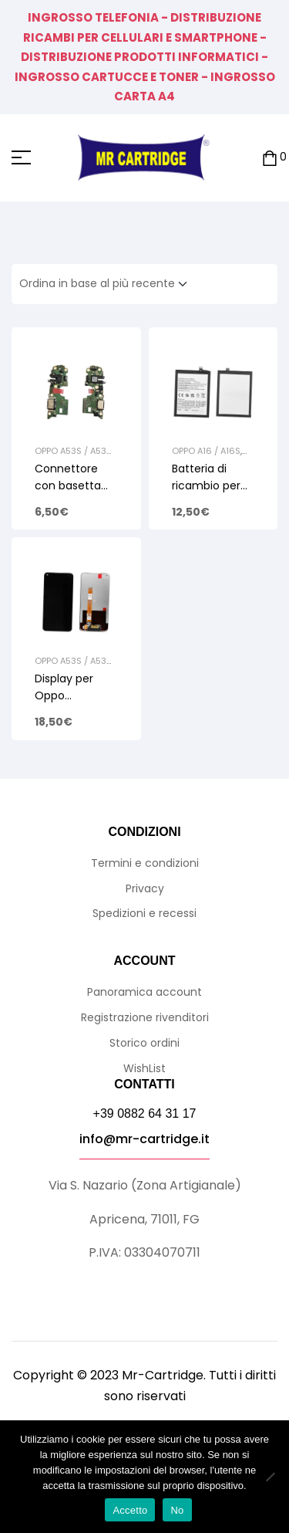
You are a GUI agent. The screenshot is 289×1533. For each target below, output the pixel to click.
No (176, 1510)
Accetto (130, 1510)
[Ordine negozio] (108, 284)
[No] (269, 1476)
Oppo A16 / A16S (206, 451)
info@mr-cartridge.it (144, 1139)
